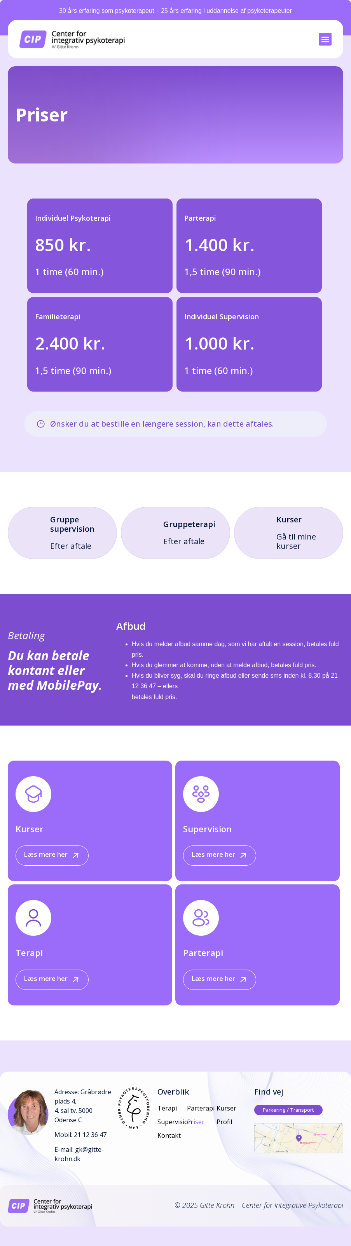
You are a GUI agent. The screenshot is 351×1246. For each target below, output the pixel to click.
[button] (325, 39)
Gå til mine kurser (296, 541)
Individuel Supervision (221, 316)
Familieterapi (57, 316)
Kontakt (169, 1135)
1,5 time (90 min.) (222, 271)
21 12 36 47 (90, 1134)
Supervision (207, 829)
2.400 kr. (70, 343)
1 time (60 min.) (69, 271)
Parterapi (200, 218)
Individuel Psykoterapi (73, 218)
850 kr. (63, 244)
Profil (224, 1122)
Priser (195, 1122)
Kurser (30, 829)
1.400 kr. (219, 244)
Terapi (29, 952)
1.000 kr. (219, 343)
